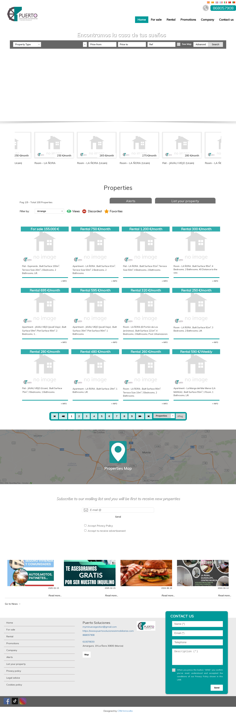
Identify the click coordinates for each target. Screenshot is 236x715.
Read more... (54, 595)
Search (215, 44)
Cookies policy (14, 684)
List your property (185, 201)
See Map (186, 44)
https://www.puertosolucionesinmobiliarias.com (108, 630)
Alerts (130, 201)
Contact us (226, 19)
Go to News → (13, 603)
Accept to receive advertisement (107, 530)
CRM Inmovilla (125, 710)
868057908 (88, 635)
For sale (156, 19)
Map (86, 654)
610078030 (88, 641)
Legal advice (13, 677)
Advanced (201, 44)
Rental (171, 19)
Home (142, 19)
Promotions (188, 19)
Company (207, 19)
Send (118, 516)
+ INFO (64, 281)
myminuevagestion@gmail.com (100, 626)
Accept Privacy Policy (100, 525)
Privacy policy (13, 670)
